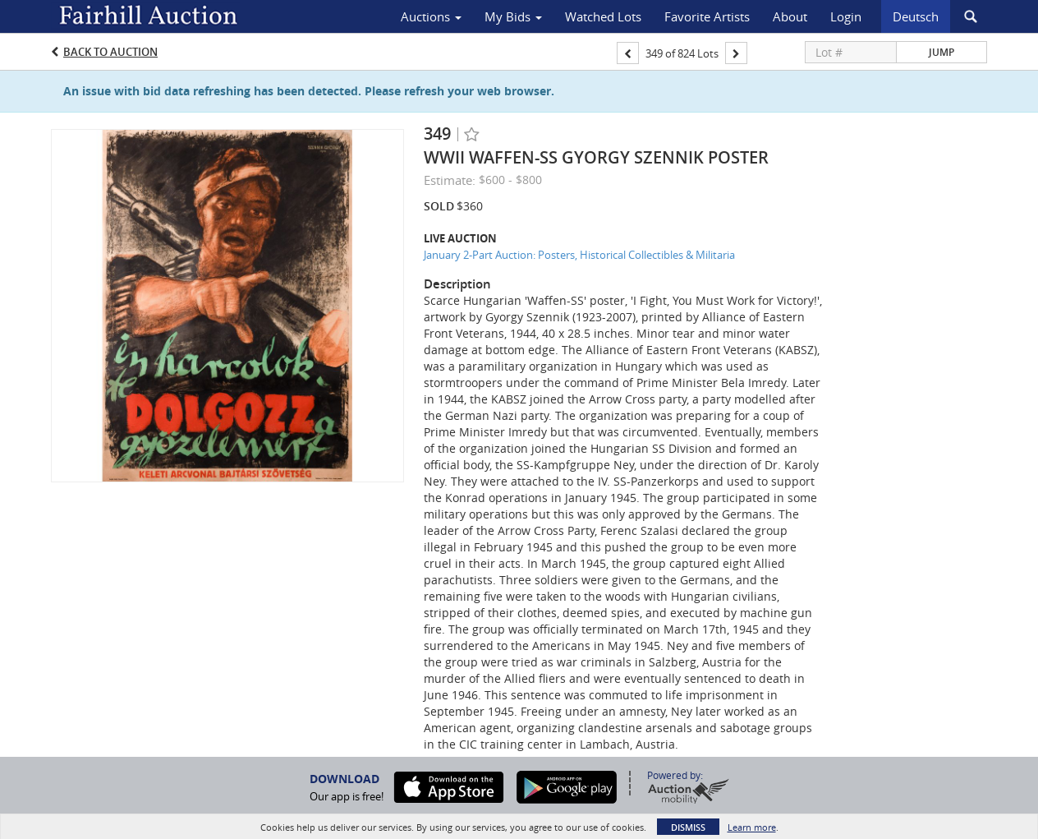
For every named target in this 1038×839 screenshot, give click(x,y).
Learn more (752, 827)
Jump (941, 52)
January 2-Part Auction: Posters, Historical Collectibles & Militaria (579, 254)
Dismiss (688, 827)
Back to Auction (110, 51)
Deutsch (916, 16)
